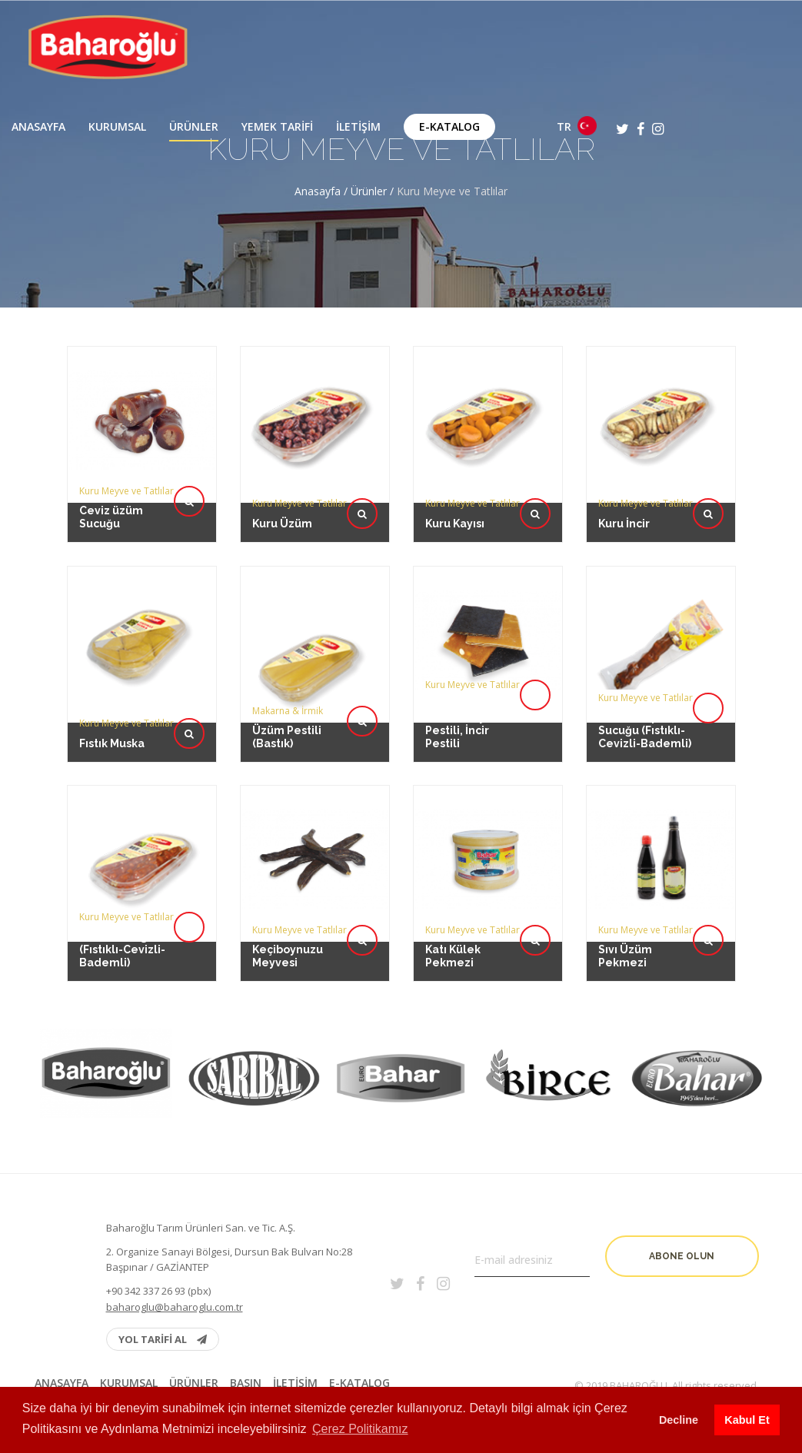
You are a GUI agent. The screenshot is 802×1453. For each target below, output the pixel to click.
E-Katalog (449, 126)
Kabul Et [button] (746, 1420)
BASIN (245, 1383)
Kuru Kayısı (454, 523)
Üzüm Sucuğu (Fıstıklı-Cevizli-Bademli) (122, 903)
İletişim (358, 126)
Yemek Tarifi (277, 126)
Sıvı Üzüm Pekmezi (626, 905)
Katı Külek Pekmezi (454, 905)
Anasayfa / (323, 191)
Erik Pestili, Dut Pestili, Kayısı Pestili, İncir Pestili (466, 682)
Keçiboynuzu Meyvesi (288, 905)
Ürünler (193, 126)
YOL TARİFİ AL (162, 1339)
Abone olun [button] (681, 1256)
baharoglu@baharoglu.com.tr (174, 1307)
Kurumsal (117, 126)
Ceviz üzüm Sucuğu (111, 517)
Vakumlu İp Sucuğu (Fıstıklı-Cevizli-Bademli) (644, 684)
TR (577, 125)
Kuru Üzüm (282, 523)
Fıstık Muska (112, 688)
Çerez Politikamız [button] (360, 1428)
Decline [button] (678, 1420)
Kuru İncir (624, 523)
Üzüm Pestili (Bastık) (287, 686)
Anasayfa (38, 126)
